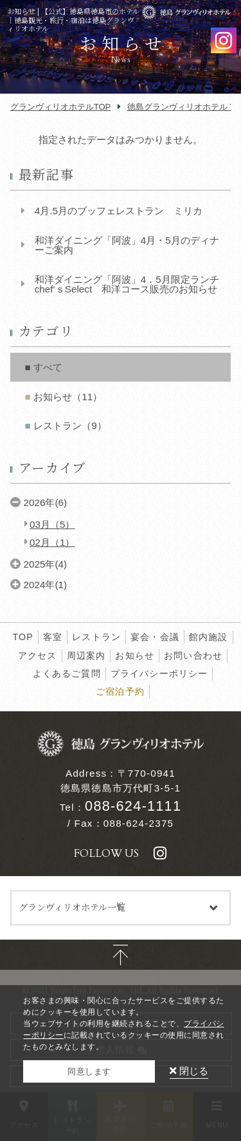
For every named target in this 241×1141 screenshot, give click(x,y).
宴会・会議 (154, 637)
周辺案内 (86, 655)
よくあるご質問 (67, 673)
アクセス (37, 655)
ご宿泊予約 (120, 691)
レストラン (96, 637)
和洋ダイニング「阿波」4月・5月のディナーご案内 (127, 245)
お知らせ (134, 655)
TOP (22, 637)
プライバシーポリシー (159, 673)
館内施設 (208, 637)
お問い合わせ (193, 655)
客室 (52, 637)
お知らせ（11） (67, 396)
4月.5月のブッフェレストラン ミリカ (118, 211)
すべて (47, 367)
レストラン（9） (69, 425)
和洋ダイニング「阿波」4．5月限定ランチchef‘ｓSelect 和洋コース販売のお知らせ (127, 284)
